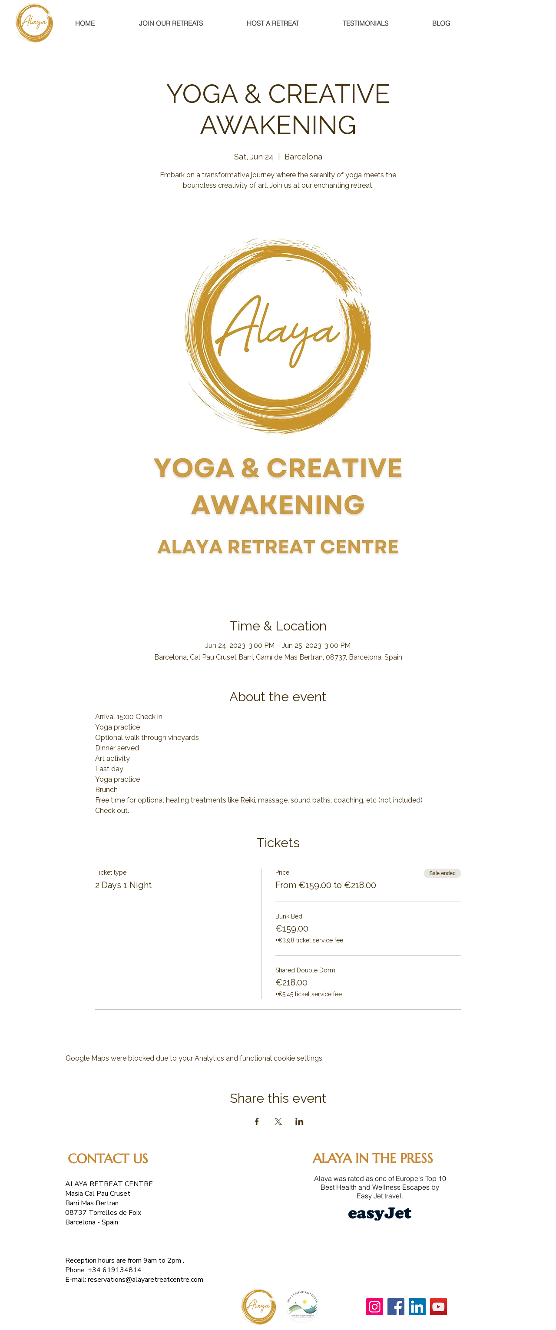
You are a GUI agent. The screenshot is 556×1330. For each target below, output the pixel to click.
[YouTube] (438, 1306)
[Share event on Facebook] (257, 1121)
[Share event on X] (278, 1121)
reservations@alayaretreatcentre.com (145, 1279)
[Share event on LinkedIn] (299, 1121)
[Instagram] (374, 1306)
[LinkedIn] (417, 1306)
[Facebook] (395, 1306)
